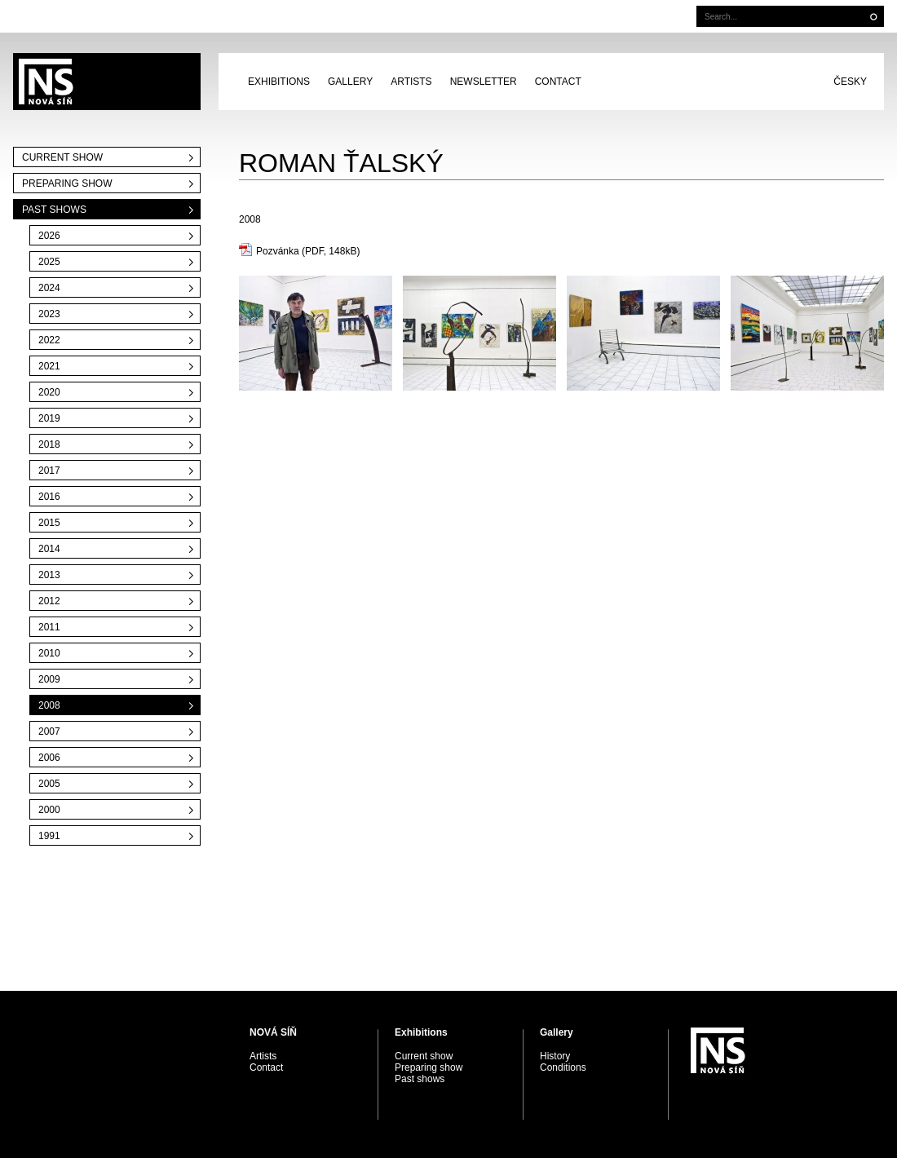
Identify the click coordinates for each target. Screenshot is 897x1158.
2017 (49, 470)
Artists (411, 81)
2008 (49, 705)
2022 (49, 340)
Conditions (563, 1067)
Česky (850, 81)
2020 (49, 392)
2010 (49, 653)
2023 (49, 314)
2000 (49, 809)
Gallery (350, 81)
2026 (49, 235)
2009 (49, 679)
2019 (49, 418)
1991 (49, 836)
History (555, 1056)
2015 (49, 522)
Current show (62, 157)
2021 (49, 366)
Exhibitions (279, 81)
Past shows (54, 209)
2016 (49, 496)
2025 (49, 261)
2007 (49, 731)
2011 (49, 627)
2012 (49, 601)
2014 (49, 549)
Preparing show (67, 183)
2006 (49, 757)
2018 (49, 444)
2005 (49, 783)
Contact (558, 81)
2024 (49, 288)
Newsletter (483, 81)
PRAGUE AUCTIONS (107, 81)
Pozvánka (277, 251)
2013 (49, 575)
